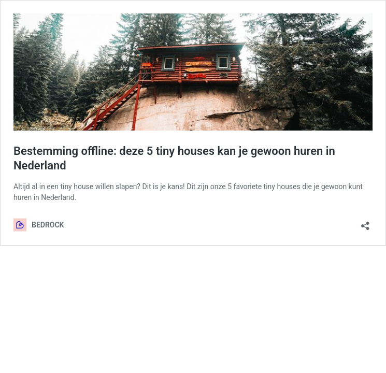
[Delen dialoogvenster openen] (365, 222)
